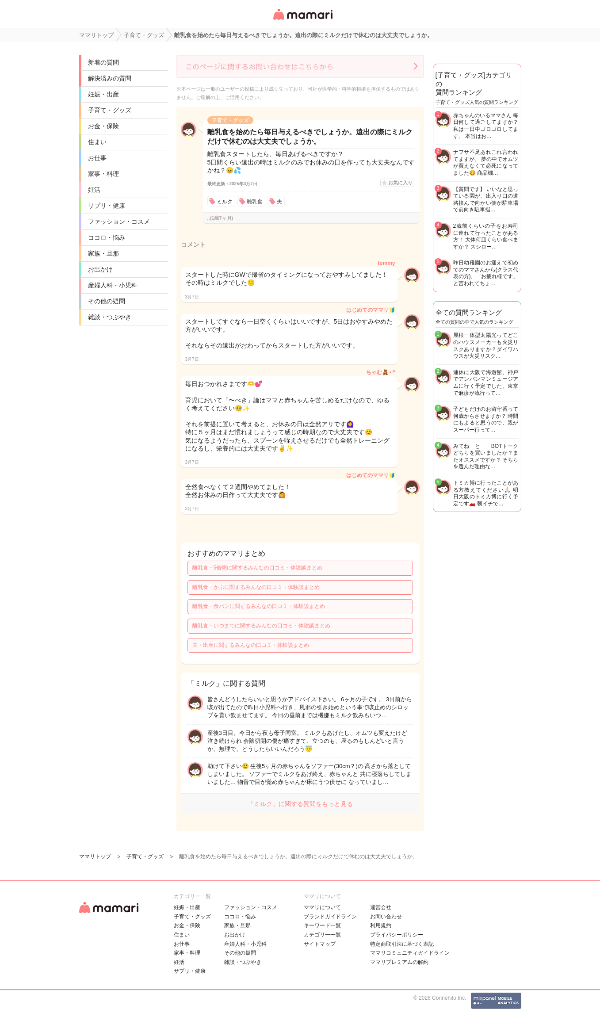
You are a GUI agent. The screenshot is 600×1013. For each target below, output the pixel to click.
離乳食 (255, 202)
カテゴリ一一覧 (322, 935)
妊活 (94, 189)
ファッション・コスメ (119, 221)
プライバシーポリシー (396, 935)
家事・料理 (103, 173)
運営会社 (380, 907)
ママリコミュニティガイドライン (410, 953)
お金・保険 (103, 126)
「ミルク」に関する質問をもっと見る (300, 803)
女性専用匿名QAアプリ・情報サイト (302, 20)
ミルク (225, 202)
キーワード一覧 (322, 925)
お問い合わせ (386, 917)
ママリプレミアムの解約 (399, 962)
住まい (97, 141)
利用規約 (380, 925)
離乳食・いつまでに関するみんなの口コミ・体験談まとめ (261, 626)
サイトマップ (320, 944)
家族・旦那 (103, 253)
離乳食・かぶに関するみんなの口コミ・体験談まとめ (256, 587)
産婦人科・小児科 (113, 285)
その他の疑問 (106, 301)
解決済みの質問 (109, 78)
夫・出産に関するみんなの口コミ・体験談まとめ (250, 645)
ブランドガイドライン (330, 917)
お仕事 (97, 157)
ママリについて (322, 907)
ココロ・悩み (106, 237)
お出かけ (100, 269)
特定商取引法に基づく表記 (402, 944)
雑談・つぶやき (109, 317)
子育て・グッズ (109, 110)
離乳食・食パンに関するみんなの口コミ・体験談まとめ (258, 606)
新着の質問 (103, 62)
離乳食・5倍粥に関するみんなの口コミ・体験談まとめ (257, 568)
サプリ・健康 (106, 205)
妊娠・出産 (103, 94)
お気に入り (400, 182)
